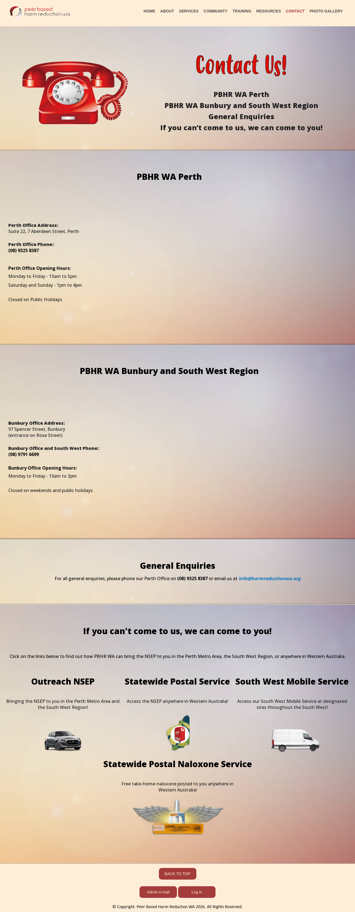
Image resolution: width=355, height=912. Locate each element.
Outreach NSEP (63, 681)
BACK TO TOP (177, 874)
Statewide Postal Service (177, 681)
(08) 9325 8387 (193, 578)
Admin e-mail (158, 892)
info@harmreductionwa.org (268, 578)
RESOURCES (268, 11)
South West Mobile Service (292, 681)
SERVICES (189, 11)
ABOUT (167, 11)
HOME (149, 11)
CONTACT (295, 11)
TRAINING (241, 11)
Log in (196, 892)
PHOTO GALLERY (326, 11)
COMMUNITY (215, 11)
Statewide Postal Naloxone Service (177, 764)
